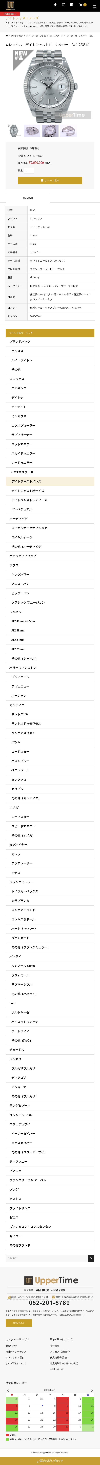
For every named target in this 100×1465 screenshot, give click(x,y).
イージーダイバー (23, 1133)
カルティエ (16, 705)
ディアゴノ (18, 1077)
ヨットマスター (21, 444)
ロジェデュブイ (19, 1124)
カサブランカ (20, 900)
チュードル (16, 1049)
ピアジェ (15, 1171)
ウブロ (13, 565)
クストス (15, 1198)
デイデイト (18, 407)
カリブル (17, 789)
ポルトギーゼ (20, 1012)
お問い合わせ (19, 1323)
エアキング (18, 388)
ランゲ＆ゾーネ (19, 1105)
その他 (15, 369)
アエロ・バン (20, 584)
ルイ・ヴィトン (21, 360)
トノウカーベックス (24, 891)
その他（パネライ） (24, 994)
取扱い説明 (11, 1346)
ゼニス (13, 1217)
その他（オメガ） (23, 835)
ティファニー (18, 1161)
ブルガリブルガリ (23, 1068)
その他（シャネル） (24, 658)
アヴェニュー (20, 686)
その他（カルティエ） (26, 798)
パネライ (15, 956)
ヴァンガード (20, 938)
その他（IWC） (22, 1040)
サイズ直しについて (16, 1363)
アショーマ (18, 1087)
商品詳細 (28, 198)
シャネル (15, 612)
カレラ (15, 854)
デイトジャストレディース (29, 500)
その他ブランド (19, 1245)
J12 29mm (18, 649)
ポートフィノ (20, 1031)
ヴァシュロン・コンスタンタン (30, 1226)
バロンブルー (20, 761)
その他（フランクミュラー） (30, 947)
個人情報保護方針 (59, 1357)
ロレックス (16, 379)
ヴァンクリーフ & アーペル (27, 1180)
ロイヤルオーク (21, 537)
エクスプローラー (23, 425)
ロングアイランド (23, 910)
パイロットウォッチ (24, 1022)
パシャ (15, 742)
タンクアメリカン (23, 733)
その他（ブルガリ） (24, 1096)
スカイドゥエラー (23, 453)
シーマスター (20, 816)
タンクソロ (18, 779)
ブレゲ (13, 1189)
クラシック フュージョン (28, 602)
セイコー (15, 1236)
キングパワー (20, 574)
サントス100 (19, 714)
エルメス (17, 351)
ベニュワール (20, 770)
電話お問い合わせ (50, 1461)
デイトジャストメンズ (26, 481)
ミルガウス (18, 416)
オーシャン (18, 695)
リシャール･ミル (20, 1115)
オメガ (13, 807)
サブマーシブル (21, 984)
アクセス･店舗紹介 (60, 1352)
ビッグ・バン (20, 593)
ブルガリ (15, 1059)
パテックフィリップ (22, 556)
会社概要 (54, 1346)
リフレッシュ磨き (15, 1357)
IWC (12, 1003)
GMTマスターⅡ (22, 472)
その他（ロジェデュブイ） (29, 1152)
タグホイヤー (18, 844)
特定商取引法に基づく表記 (64, 1363)
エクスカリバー (21, 1143)
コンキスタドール (23, 919)
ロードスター (20, 751)
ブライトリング (19, 1208)
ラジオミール (20, 975)
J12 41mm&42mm (23, 621)
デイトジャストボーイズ (27, 491)
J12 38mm (18, 630)
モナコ (15, 873)
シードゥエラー (21, 462)
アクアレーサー (21, 863)
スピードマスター (23, 826)
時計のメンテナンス (16, 1352)
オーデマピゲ (18, 518)
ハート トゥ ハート (24, 928)
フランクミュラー (21, 882)
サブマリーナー (21, 435)
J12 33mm (18, 640)
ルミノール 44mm (23, 966)
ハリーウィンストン (22, 667)
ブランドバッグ (19, 341)
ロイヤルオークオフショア (29, 528)
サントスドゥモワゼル (26, 723)
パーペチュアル (21, 509)
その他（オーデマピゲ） (27, 546)
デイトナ (17, 397)
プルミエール (20, 677)
